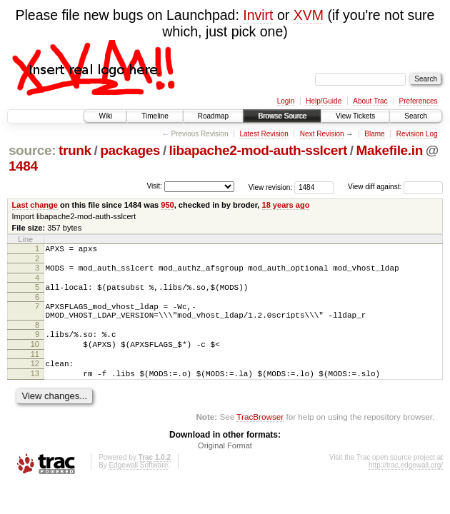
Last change (35, 205)
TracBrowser (260, 435)
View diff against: (395, 187)
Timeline (154, 116)
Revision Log (417, 134)
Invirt (258, 15)
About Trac (370, 101)
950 (167, 205)
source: (32, 150)
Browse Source (282, 116)
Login (285, 101)
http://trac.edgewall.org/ (406, 484)
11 (35, 369)
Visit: (154, 186)
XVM (309, 15)
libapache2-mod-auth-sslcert (258, 150)
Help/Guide (323, 101)
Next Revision (322, 134)
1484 (23, 165)
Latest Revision (263, 134)
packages (130, 150)
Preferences (418, 101)
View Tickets (355, 116)
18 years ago (286, 205)
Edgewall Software (138, 484)
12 (35, 378)
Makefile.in (389, 150)
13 (35, 390)
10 (35, 357)
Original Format (225, 464)
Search (415, 116)
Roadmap (213, 116)
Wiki (105, 116)
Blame (374, 134)
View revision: (271, 187)
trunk (75, 150)
